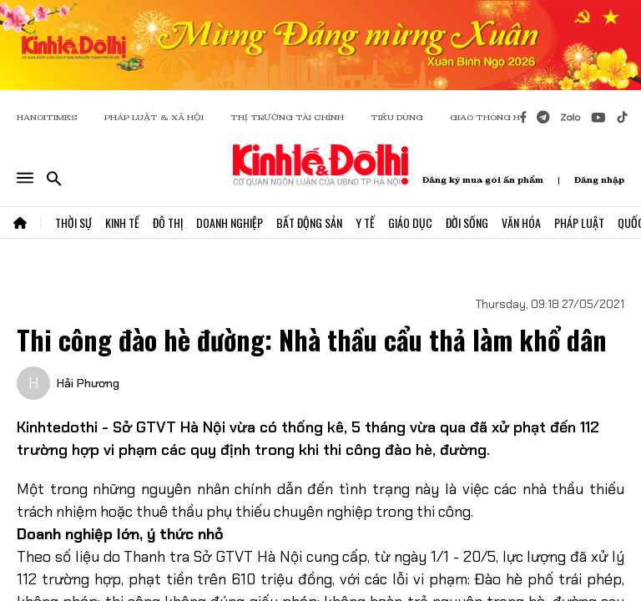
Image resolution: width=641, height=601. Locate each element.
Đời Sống (467, 222)
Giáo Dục (410, 222)
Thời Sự (73, 222)
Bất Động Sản (309, 222)
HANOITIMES (47, 117)
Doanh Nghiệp (229, 222)
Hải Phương (88, 383)
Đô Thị (168, 222)
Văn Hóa (521, 222)
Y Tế (365, 222)
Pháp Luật (579, 222)
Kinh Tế (122, 222)
